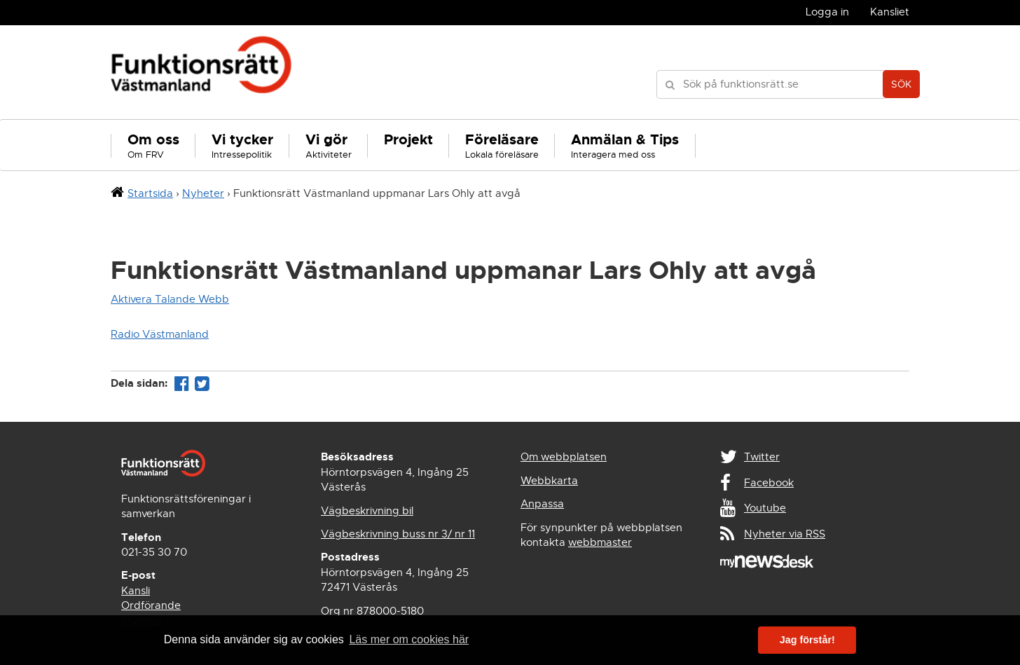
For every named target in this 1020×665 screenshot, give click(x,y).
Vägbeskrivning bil (367, 511)
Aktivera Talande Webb (170, 299)
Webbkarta (549, 480)
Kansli (135, 590)
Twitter (762, 457)
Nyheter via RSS (784, 534)
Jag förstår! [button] (807, 639)
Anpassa (542, 504)
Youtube (765, 508)
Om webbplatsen (564, 457)
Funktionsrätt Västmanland (201, 72)
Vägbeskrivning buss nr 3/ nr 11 (398, 534)
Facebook (769, 483)
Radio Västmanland (160, 334)
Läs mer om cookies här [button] (409, 639)
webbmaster (600, 542)
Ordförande (151, 605)
